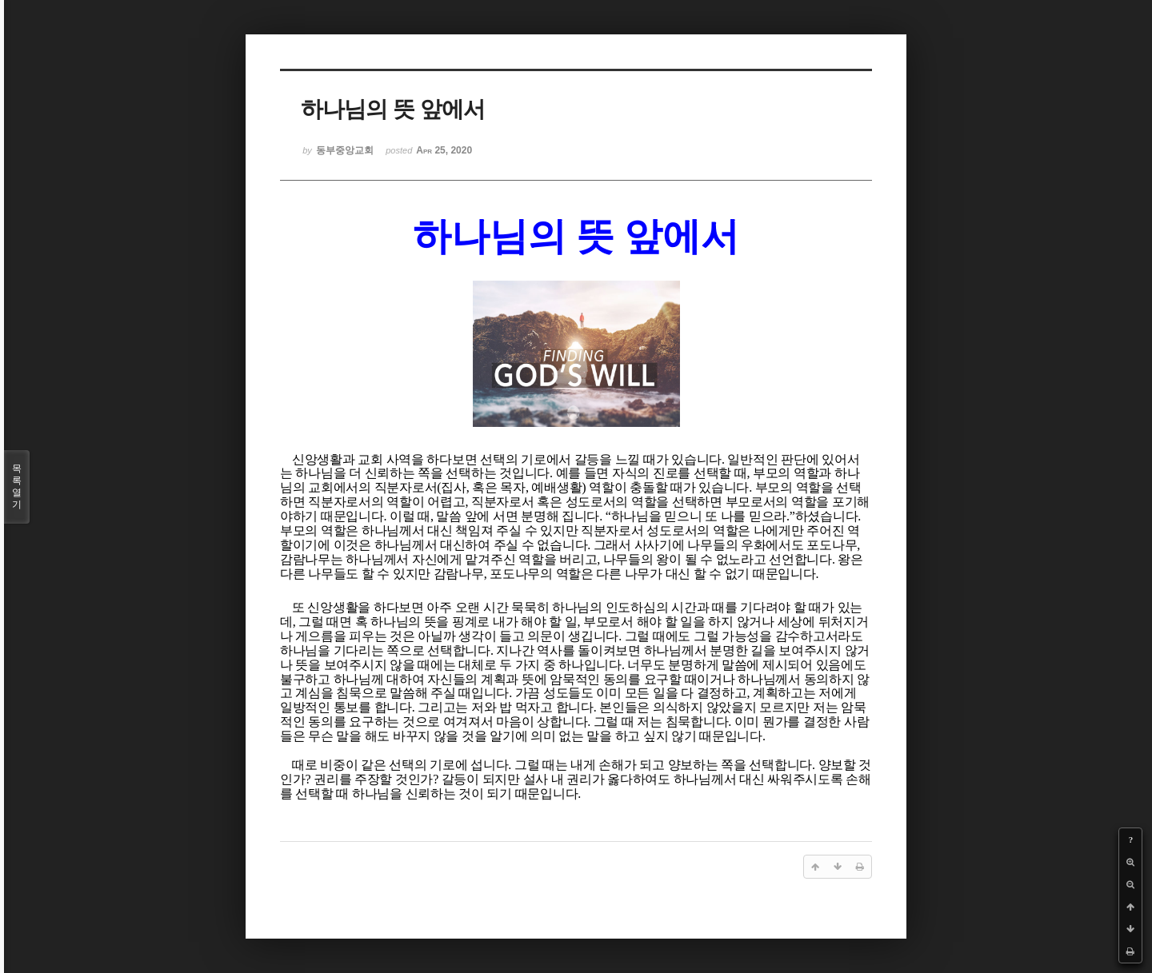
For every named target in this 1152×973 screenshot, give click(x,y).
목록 (17, 487)
